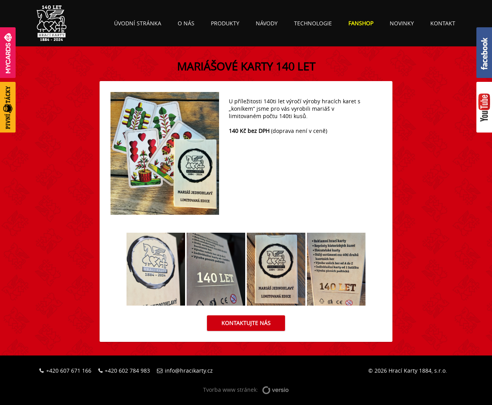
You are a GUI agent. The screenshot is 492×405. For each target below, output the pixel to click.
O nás (186, 23)
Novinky (402, 23)
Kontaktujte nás (246, 323)
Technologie (313, 23)
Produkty (225, 23)
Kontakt (442, 23)
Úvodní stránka (137, 23)
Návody (267, 23)
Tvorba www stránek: (246, 390)
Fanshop (360, 23)
